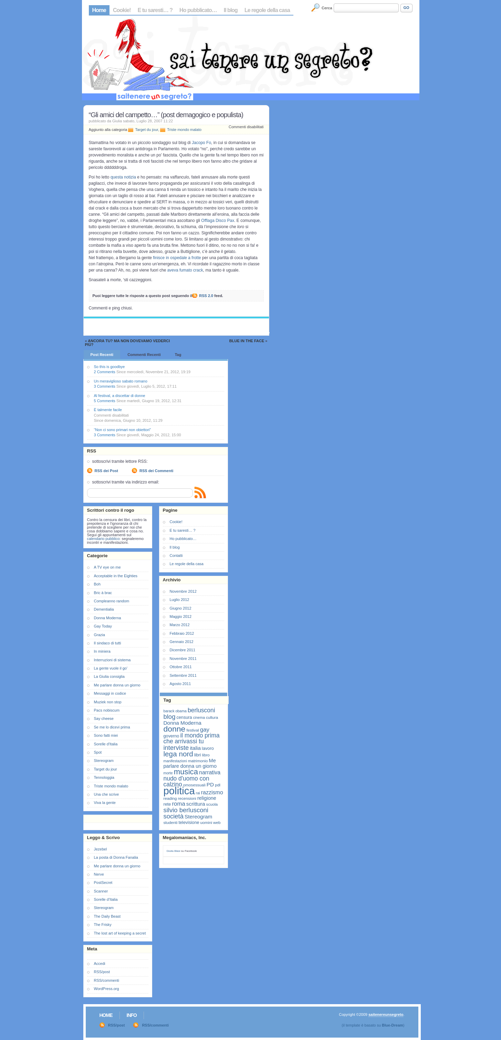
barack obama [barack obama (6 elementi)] (175, 711)
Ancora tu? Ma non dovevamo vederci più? (127, 343)
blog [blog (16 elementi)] (170, 716)
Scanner (101, 891)
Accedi (99, 963)
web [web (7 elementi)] (216, 822)
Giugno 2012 (180, 608)
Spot (98, 752)
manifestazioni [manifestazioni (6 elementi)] (175, 761)
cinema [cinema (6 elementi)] (199, 717)
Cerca (327, 8)
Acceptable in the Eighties (116, 576)
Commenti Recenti (144, 355)
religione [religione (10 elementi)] (206, 798)
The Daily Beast (107, 916)
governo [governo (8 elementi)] (171, 735)
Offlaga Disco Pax (217, 220)
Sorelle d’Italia (106, 899)
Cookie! (122, 10)
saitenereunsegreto (385, 1014)
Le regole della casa (267, 10)
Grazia (99, 635)
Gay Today (103, 626)
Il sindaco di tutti (107, 643)
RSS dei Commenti (156, 471)
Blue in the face (246, 341)
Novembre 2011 (183, 658)
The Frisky (103, 924)
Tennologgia (104, 777)
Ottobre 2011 (181, 667)
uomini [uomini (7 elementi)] (206, 822)
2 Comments (104, 372)
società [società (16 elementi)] (174, 816)
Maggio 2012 (181, 616)
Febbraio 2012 (182, 633)
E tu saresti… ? (155, 10)
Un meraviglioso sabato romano (120, 381)
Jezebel (100, 849)
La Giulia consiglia (109, 676)
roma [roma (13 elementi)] (178, 804)
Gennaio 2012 (182, 642)
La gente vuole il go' (111, 668)
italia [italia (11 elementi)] (195, 748)
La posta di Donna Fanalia (116, 857)
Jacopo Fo (201, 142)
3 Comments (104, 386)
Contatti (176, 555)
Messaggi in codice (110, 693)
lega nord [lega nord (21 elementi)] (178, 754)
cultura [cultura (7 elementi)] (212, 717)
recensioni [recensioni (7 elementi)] (187, 798)
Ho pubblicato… (198, 10)
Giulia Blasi (173, 851)
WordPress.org (106, 989)
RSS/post (102, 972)
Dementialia (104, 609)
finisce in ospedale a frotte (177, 257)
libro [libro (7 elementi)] (206, 755)
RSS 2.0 (206, 296)
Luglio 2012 (179, 600)
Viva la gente (105, 803)
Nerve (99, 874)
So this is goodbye (109, 367)
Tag (178, 355)
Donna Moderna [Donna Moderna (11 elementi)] (182, 723)
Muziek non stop (108, 702)
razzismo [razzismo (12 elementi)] (212, 792)
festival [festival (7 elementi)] (192, 730)
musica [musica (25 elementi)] (186, 771)
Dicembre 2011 (183, 650)
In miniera (102, 651)
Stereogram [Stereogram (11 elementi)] (198, 816)
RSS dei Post (106, 471)
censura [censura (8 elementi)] (184, 717)
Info (132, 1015)
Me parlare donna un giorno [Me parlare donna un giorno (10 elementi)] (190, 763)
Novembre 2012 (183, 591)
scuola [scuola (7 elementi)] (212, 804)
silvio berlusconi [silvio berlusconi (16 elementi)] (186, 810)
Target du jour (146, 130)
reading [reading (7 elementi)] (170, 798)
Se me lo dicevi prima (112, 727)
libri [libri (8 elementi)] (197, 754)
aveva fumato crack (185, 270)
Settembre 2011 (183, 675)
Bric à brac (103, 593)
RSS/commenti (106, 980)
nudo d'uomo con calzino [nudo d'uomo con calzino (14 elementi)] (186, 781)
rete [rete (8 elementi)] (167, 804)
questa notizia (123, 177)
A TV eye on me (107, 567)
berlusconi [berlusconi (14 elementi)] (201, 710)
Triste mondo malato (184, 130)
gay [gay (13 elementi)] (204, 729)
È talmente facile (108, 410)
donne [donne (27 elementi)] (175, 728)
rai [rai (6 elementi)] (198, 793)
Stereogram (104, 760)
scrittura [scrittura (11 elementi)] (195, 804)
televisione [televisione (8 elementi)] (189, 822)
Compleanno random (111, 601)
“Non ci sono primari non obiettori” (122, 430)
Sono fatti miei (106, 735)
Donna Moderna (107, 618)
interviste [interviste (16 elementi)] (176, 747)
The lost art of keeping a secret (120, 933)
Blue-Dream (392, 1025)
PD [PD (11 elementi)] (210, 784)
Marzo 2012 (180, 625)
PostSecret (103, 882)
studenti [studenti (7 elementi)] (171, 822)
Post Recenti (102, 355)
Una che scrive (106, 794)
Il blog (231, 10)
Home (99, 10)
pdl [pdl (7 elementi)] (217, 785)
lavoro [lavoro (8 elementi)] (208, 748)
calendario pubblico (103, 539)
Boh (97, 584)
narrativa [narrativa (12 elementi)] (209, 772)
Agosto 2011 (180, 684)
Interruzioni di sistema (112, 660)
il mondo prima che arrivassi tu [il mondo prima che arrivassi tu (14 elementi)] (192, 738)
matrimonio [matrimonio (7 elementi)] (198, 760)
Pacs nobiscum (107, 710)
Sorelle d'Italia (106, 744)
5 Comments (104, 401)
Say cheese (104, 718)
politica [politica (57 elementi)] (179, 790)
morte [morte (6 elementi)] (168, 773)
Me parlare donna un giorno (117, 685)
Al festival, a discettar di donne (119, 396)
